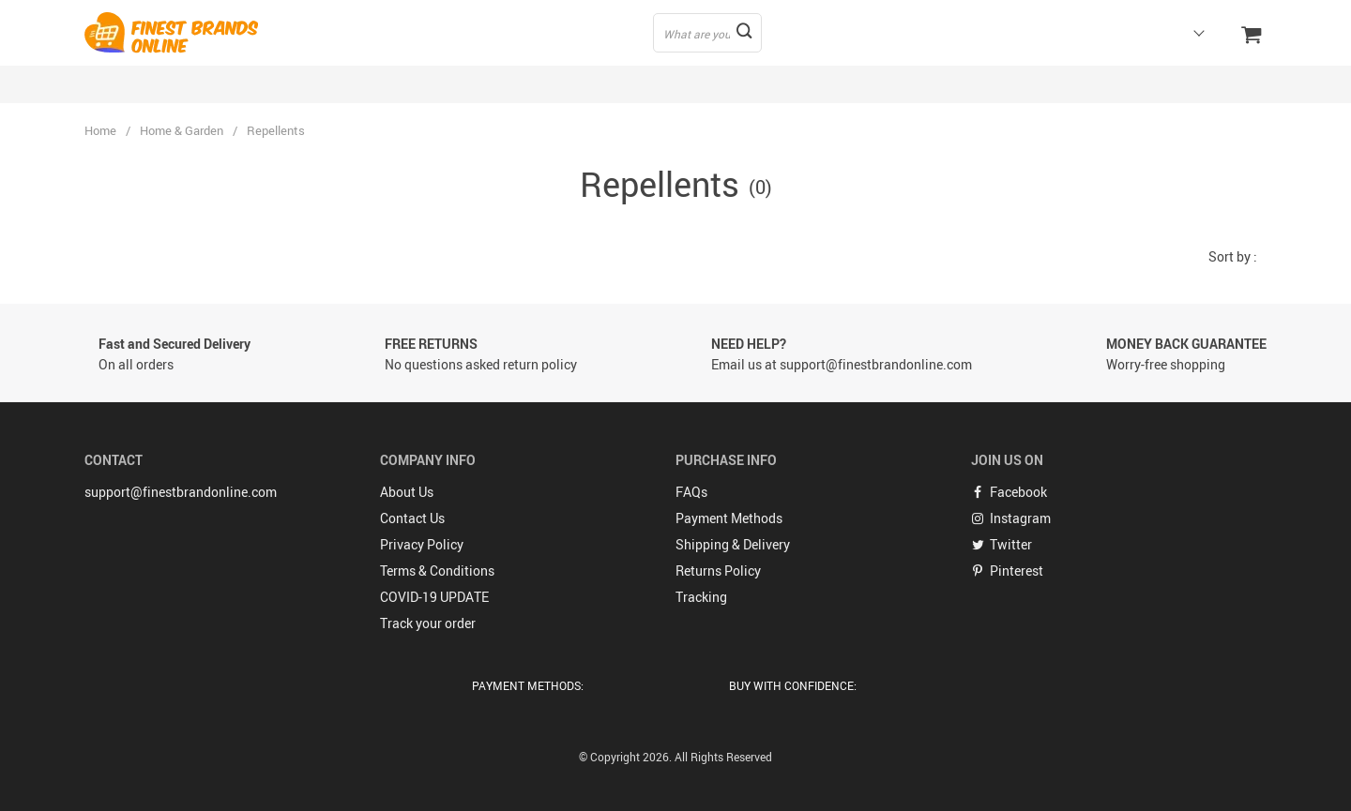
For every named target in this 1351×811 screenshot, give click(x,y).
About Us (406, 492)
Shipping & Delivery (733, 544)
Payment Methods (729, 518)
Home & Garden (181, 130)
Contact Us (412, 518)
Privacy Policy (421, 544)
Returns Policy (718, 570)
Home (100, 130)
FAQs (691, 492)
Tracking (701, 597)
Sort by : (1232, 256)
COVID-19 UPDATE (434, 597)
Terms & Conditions (437, 570)
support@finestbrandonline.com (180, 492)
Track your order (428, 623)
